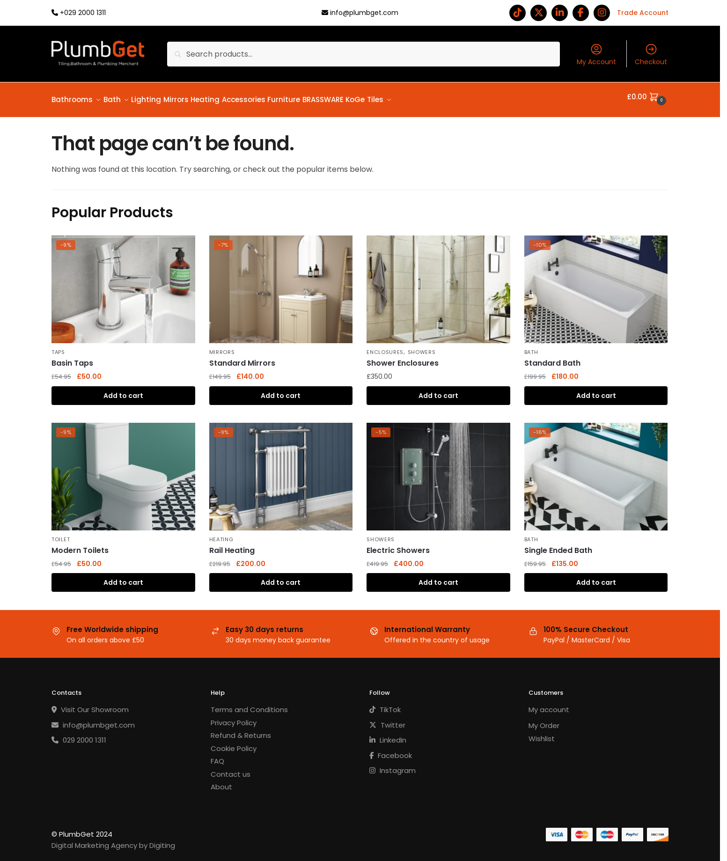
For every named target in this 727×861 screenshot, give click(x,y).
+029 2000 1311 (83, 12)
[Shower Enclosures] (438, 284)
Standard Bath (552, 357)
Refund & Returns (241, 730)
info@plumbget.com (364, 12)
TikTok (385, 704)
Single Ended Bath (558, 544)
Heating (221, 533)
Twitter (387, 719)
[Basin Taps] (123, 284)
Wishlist (542, 733)
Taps (58, 346)
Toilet (60, 533)
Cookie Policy (234, 743)
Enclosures (385, 346)
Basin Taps (72, 357)
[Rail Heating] (281, 471)
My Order (544, 720)
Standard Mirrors (242, 357)
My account (549, 704)
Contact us (230, 768)
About (221, 781)
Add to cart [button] (123, 390)
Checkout (651, 54)
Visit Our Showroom (90, 704)
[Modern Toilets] (123, 471)
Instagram (392, 765)
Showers (422, 346)
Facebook (390, 750)
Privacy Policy (234, 717)
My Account (596, 54)
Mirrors (222, 346)
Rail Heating (232, 544)
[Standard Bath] (596, 284)
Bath (531, 346)
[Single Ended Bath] (596, 471)
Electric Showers (398, 544)
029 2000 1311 (78, 734)
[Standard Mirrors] (281, 284)
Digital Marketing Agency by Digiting (113, 840)
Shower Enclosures (403, 357)
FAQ (217, 755)
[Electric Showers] (438, 471)
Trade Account (642, 12)
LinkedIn (387, 734)
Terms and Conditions (249, 704)
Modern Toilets (80, 544)
